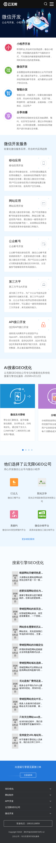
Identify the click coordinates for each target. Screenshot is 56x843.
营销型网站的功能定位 (31, 645)
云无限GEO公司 (12, 807)
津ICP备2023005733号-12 (34, 832)
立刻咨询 (28, 775)
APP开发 (9, 801)
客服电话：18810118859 (28, 823)
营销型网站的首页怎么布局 (33, 609)
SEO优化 (9, 789)
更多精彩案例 (28, 539)
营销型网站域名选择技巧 (32, 663)
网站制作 (9, 795)
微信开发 (9, 813)
